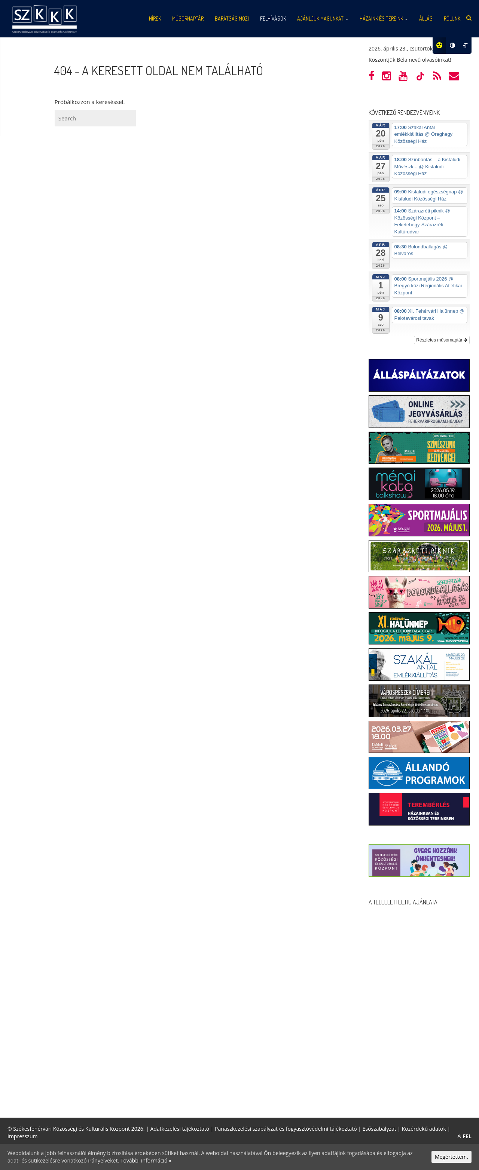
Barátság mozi (232, 18)
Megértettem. (451, 1156)
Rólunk (452, 18)
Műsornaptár (188, 18)
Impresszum (22, 1136)
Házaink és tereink (384, 18)
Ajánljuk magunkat (322, 18)
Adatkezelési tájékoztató (179, 1128)
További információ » (145, 1160)
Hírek (155, 18)
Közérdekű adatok (424, 1128)
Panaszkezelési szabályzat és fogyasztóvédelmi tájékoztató (286, 1128)
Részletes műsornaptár (441, 340)
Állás (426, 18)
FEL (464, 1136)
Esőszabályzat (379, 1128)
